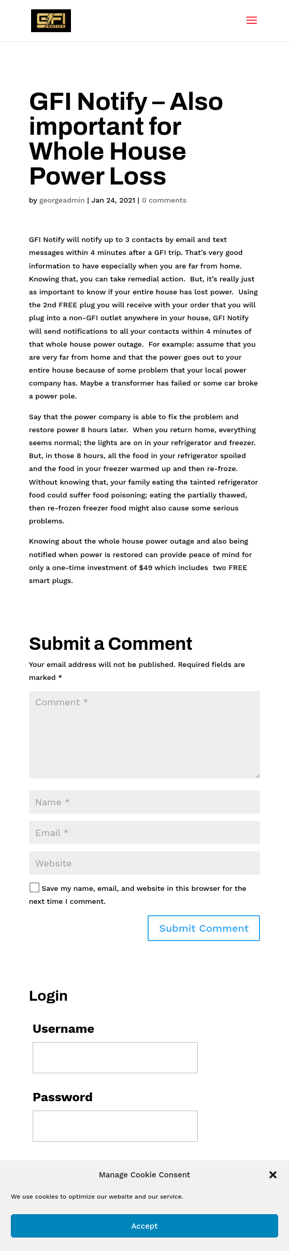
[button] (273, 1175)
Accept (144, 1226)
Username (63, 1028)
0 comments (164, 200)
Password (63, 1097)
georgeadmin (62, 200)
